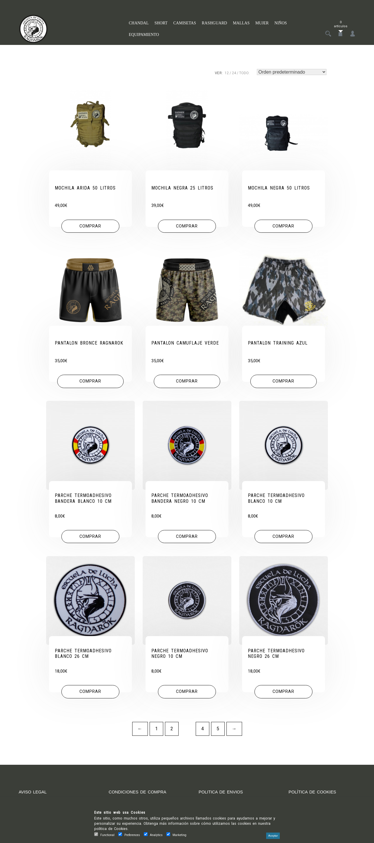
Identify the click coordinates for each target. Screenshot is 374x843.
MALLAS (241, 23)
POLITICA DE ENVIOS (223, 795)
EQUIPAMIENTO (144, 34)
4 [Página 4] (202, 732)
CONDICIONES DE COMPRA (140, 795)
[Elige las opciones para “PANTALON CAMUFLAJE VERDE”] (187, 382)
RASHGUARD (214, 23)
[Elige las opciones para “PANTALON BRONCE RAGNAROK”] (90, 382)
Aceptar (273, 836)
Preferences (132, 835)
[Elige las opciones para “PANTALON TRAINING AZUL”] (283, 382)
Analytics (156, 835)
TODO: (244, 73)
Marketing (179, 835)
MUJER (262, 23)
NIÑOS (281, 23)
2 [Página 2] (171, 732)
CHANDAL (138, 23)
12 (227, 73)
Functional (107, 835)
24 (234, 73)
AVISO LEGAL (34, 795)
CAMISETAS (184, 23)
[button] (90, 227)
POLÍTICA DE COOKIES (314, 795)
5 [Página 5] (218, 732)
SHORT (161, 23)
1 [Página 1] (156, 732)
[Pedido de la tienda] (291, 72)
